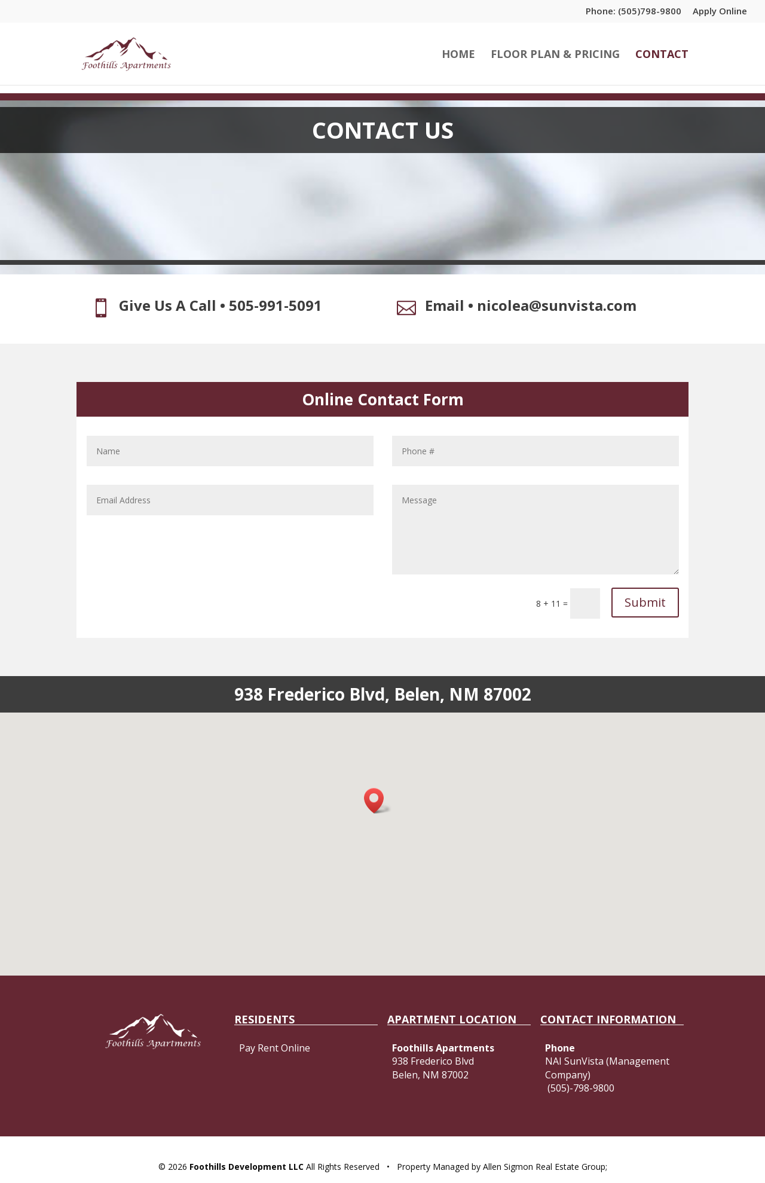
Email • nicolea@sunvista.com (531, 305)
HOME (458, 55)
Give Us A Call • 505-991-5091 (220, 305)
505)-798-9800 (582, 1088)
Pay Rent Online (274, 1047)
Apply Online (720, 12)
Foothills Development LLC (245, 1166)
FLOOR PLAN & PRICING (555, 55)
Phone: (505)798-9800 (633, 12)
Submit (645, 602)
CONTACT (661, 55)
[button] (377, 801)
